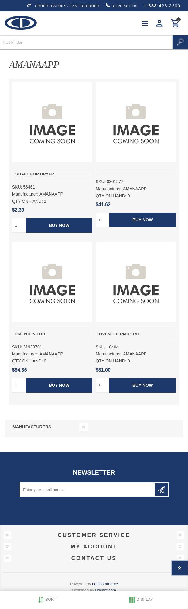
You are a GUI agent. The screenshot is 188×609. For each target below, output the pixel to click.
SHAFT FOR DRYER (34, 174)
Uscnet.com (105, 590)
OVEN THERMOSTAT (119, 334)
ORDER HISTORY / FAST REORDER (62, 5)
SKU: (17, 187)
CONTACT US (121, 5)
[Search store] (86, 42)
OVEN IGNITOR (30, 334)
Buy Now (59, 225)
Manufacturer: (25, 194)
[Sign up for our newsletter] (88, 489)
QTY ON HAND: (27, 201)
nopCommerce (105, 584)
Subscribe (161, 489)
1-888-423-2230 (162, 5)
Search (180, 42)
